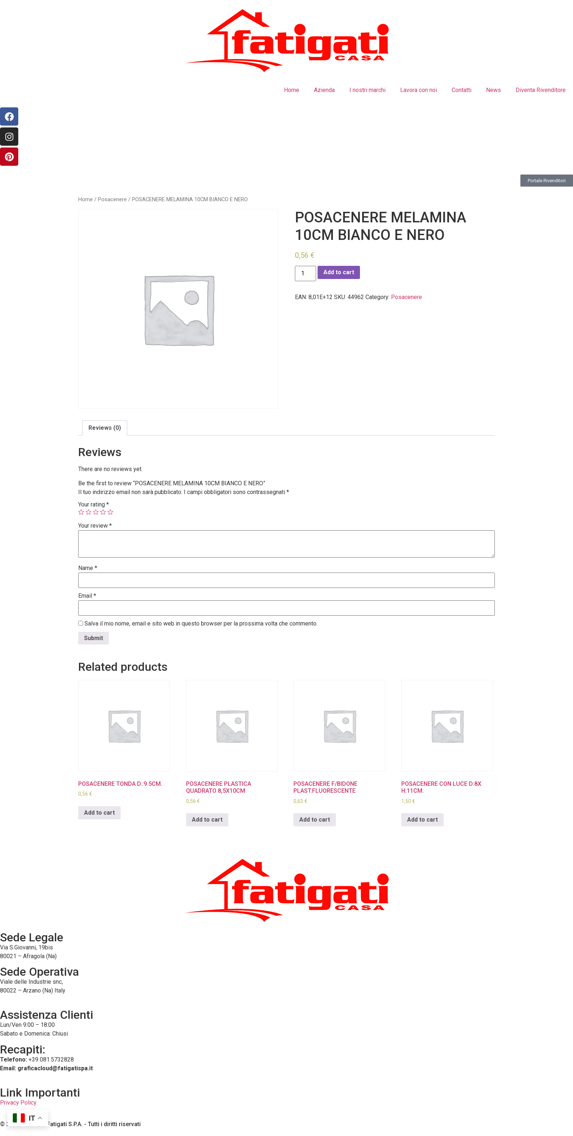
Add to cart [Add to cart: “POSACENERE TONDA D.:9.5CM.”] (99, 812)
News (493, 90)
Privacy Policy (18, 1102)
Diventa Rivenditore (541, 90)
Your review (95, 526)
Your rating (93, 505)
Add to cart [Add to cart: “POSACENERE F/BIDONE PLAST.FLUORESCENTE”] (314, 819)
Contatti (461, 90)
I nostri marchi (367, 90)
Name (87, 568)
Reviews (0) (104, 427)
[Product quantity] (305, 273)
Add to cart (338, 272)
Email (87, 596)
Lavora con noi (418, 90)
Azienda (324, 90)
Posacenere (112, 199)
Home (291, 90)
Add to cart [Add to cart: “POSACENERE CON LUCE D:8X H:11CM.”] (422, 819)
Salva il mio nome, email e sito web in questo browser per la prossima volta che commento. (201, 624)
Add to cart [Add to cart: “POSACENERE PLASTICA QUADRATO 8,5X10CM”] (207, 819)
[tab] (104, 428)
